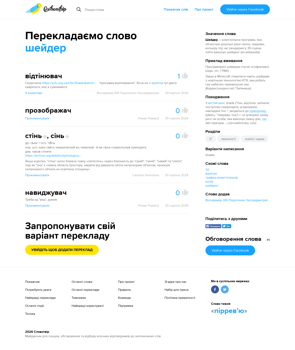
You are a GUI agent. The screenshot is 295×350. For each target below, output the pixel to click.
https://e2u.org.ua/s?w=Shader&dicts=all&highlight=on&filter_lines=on (70, 83)
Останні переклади (85, 289)
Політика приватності (180, 297)
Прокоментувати (37, 118)
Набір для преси (176, 289)
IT (210, 139)
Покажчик (32, 281)
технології (228, 139)
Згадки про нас (175, 281)
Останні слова (82, 281)
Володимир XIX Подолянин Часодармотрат (236, 200)
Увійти (245, 9)
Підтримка (125, 305)
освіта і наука (254, 139)
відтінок (211, 173)
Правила (124, 289)
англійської (216, 103)
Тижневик (79, 297)
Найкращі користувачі (88, 305)
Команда (124, 297)
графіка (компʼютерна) (221, 177)
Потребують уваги (38, 289)
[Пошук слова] (117, 9)
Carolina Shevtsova (145, 175)
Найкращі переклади (40, 297)
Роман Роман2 (148, 118)
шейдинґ (211, 185)
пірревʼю (229, 311)
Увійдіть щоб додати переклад (62, 250)
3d (207, 169)
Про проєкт (204, 9)
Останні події (34, 305)
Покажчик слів (176, 9)
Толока (30, 313)
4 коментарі (33, 93)
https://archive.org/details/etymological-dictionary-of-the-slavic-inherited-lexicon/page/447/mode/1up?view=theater (53, 155)
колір (209, 181)
